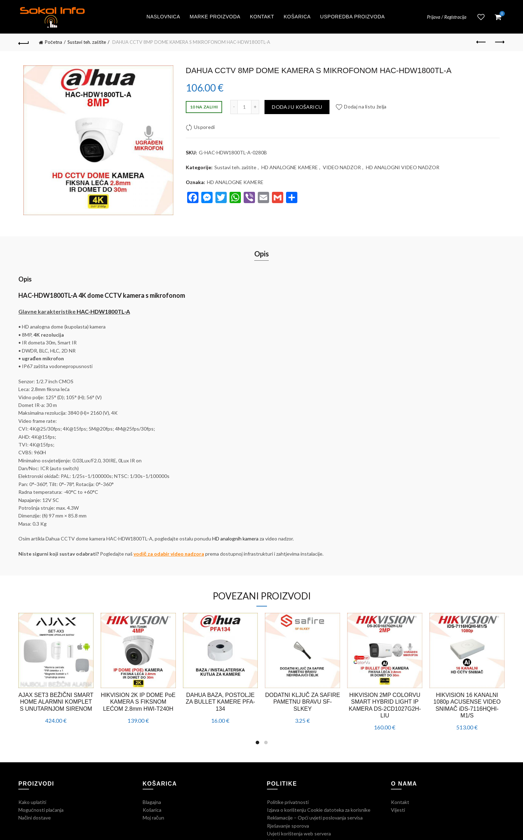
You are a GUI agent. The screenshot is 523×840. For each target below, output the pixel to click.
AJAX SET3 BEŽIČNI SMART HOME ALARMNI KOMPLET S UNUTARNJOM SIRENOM (55, 701)
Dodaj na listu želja (365, 106)
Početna (53, 42)
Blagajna (152, 802)
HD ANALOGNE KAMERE (289, 167)
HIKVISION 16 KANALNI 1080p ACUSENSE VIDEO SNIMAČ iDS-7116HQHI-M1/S (466, 705)
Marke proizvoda (215, 16)
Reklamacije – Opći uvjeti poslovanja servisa (315, 818)
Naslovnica (163, 16)
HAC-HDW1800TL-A (103, 311)
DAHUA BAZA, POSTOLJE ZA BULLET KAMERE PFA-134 (220, 701)
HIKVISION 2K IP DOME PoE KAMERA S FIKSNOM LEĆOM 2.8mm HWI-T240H (138, 701)
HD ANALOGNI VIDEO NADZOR (402, 167)
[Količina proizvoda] (244, 107)
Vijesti (398, 810)
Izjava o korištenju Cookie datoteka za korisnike (318, 810)
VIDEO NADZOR (342, 167)
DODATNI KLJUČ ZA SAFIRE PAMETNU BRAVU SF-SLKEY (302, 701)
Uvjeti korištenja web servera (299, 833)
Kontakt (262, 16)
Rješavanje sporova (288, 826)
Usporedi (204, 127)
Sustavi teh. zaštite (86, 42)
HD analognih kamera (235, 539)
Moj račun (153, 818)
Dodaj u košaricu (297, 107)
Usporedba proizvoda (352, 16)
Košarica (297, 16)
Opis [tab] (261, 253)
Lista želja (481, 17)
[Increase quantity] (255, 107)
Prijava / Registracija (446, 17)
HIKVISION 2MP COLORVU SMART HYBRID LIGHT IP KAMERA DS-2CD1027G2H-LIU (385, 705)
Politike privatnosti (288, 802)
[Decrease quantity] (233, 107)
